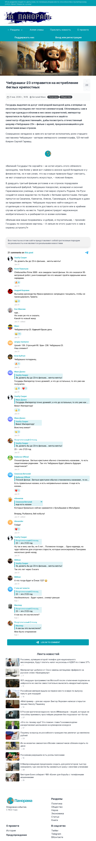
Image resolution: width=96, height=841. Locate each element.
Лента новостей (48, 654)
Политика (53, 97)
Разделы (15, 29)
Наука (54, 810)
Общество (66, 97)
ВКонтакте (57, 837)
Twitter (54, 830)
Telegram (56, 833)
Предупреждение (16, 835)
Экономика (57, 813)
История (11, 830)
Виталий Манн (38, 97)
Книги (54, 820)
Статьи (55, 816)
